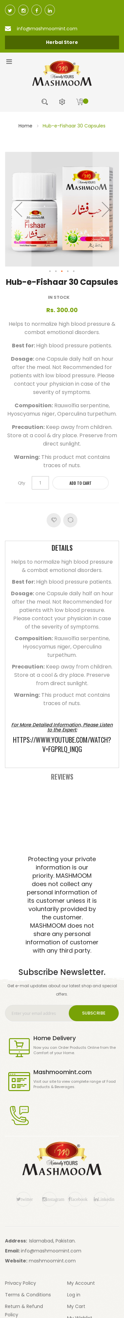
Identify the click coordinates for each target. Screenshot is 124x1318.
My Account (81, 1283)
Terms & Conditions (28, 1294)
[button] (18, 209)
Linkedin (103, 1199)
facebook (76, 1199)
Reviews (62, 777)
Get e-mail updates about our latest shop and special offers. (62, 990)
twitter (26, 1199)
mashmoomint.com (52, 1260)
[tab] (62, 548)
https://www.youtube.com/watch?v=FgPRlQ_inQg (62, 744)
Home (25, 125)
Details (62, 548)
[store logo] (62, 73)
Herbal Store (62, 42)
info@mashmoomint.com (51, 1250)
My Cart (76, 1306)
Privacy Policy (20, 1283)
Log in (73, 1294)
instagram (51, 1199)
